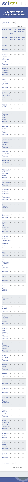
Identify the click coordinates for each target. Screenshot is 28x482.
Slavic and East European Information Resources (5, 332)
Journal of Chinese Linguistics (5, 205)
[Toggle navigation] (23, 3)
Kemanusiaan (6, 182)
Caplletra (4, 381)
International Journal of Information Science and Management (6, 193)
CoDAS (4, 253)
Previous (6, 22)
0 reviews (5, 49)
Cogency (4, 373)
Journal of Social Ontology (5, 444)
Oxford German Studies (4, 411)
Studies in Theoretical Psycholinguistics (7, 70)
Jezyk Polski (5, 215)
